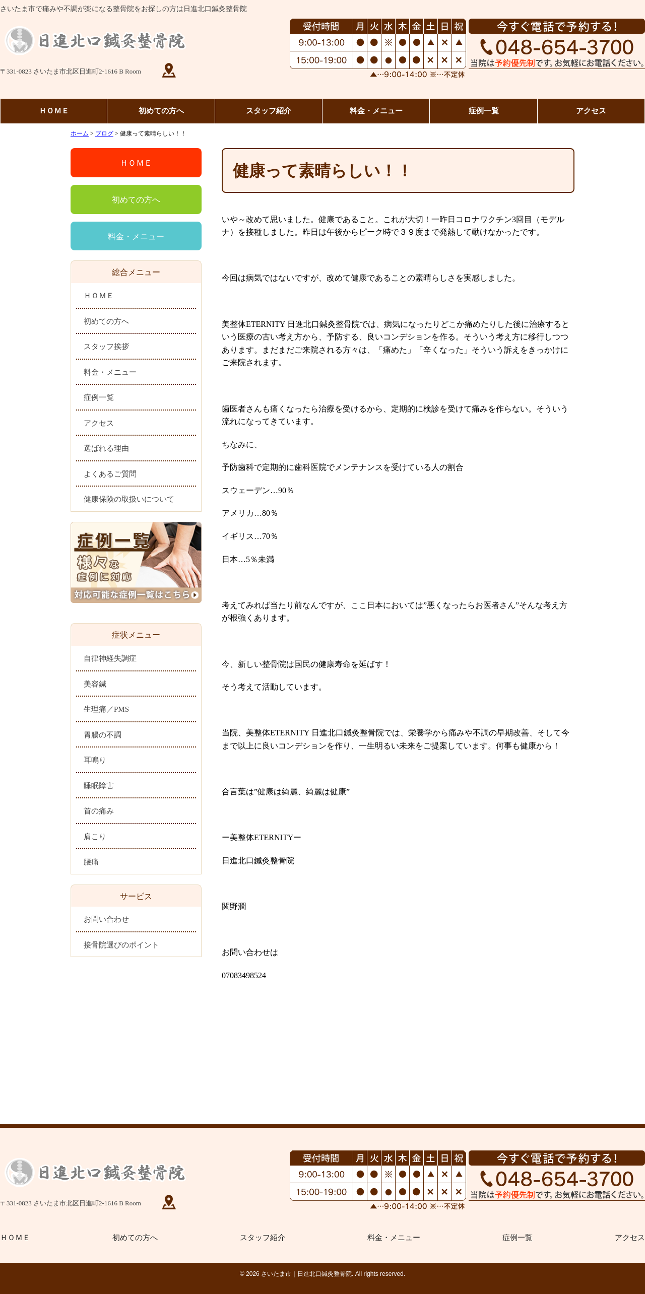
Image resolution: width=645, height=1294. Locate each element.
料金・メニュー (376, 111)
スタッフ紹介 (268, 111)
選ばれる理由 (106, 448)
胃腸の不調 (102, 735)
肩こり (95, 837)
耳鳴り (95, 760)
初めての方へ (161, 111)
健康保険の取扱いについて (129, 499)
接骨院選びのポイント (121, 945)
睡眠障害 (99, 786)
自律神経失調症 (110, 658)
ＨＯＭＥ (54, 111)
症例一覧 (484, 111)
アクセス (591, 111)
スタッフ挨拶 (106, 347)
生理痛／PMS (106, 709)
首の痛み (99, 811)
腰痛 (91, 862)
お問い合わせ (106, 919)
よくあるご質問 (110, 474)
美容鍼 (95, 684)
